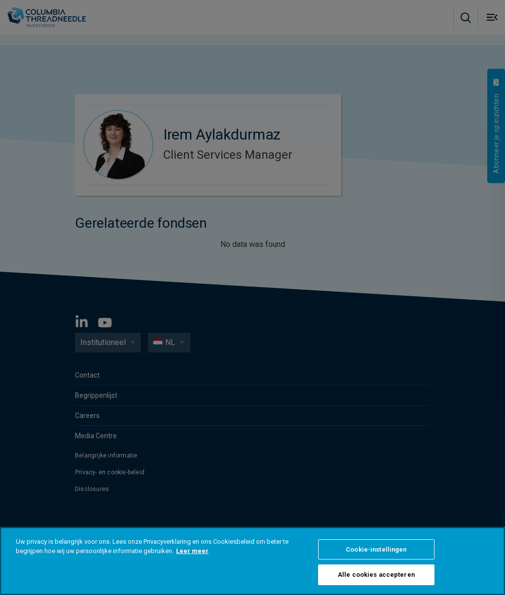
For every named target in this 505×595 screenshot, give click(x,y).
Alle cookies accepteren (376, 574)
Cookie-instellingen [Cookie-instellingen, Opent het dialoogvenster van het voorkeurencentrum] (376, 549)
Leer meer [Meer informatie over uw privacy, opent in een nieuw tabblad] (192, 551)
